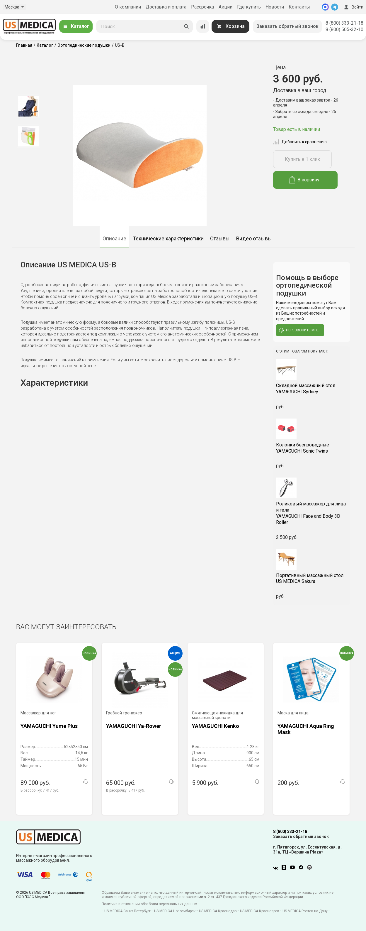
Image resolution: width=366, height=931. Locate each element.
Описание (114, 238)
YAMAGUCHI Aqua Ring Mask (306, 729)
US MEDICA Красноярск (259, 911)
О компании (128, 7)
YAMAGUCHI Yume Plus (49, 726)
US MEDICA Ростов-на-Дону (305, 911)
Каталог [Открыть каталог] (76, 26)
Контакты (299, 7)
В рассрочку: (40, 790)
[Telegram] (334, 7)
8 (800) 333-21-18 (344, 23)
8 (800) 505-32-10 (344, 29)
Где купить (249, 7)
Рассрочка (202, 7)
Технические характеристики (168, 238)
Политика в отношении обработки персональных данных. (150, 904)
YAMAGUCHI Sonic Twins (311, 448)
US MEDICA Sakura (311, 578)
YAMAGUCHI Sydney (311, 388)
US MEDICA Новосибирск (174, 911)
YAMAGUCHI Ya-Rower (133, 726)
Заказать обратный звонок (287, 26)
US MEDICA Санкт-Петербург (127, 911)
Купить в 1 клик (302, 159)
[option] (28, 106)
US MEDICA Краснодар (217, 911)
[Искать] (186, 26)
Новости (274, 7)
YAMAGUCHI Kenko (215, 726)
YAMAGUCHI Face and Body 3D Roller (311, 513)
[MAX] (325, 7)
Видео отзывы (254, 238)
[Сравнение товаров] (202, 26)
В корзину (304, 180)
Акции (225, 7)
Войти (353, 7)
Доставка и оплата (166, 7)
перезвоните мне (299, 330)
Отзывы (220, 238)
